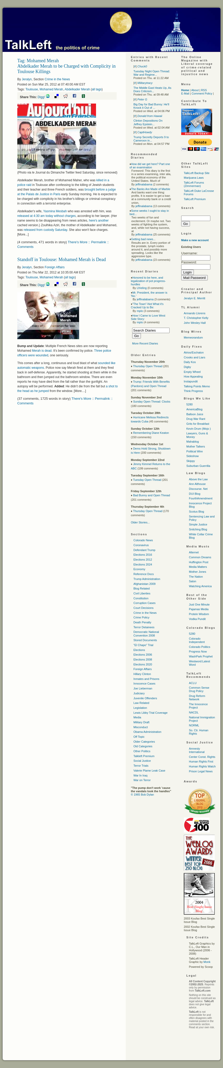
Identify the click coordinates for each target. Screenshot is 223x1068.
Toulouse (32, 89)
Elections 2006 (142, 654)
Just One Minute (199, 604)
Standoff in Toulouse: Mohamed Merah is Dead (61, 259)
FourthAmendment (200, 498)
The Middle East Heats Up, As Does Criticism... (152, 89)
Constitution (140, 598)
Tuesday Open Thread (147, 479)
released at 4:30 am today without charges (46, 216)
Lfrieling (142, 287)
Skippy (190, 460)
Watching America (200, 586)
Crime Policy (141, 617)
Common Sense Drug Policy (199, 689)
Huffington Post (198, 562)
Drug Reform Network (197, 697)
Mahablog (192, 441)
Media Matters (198, 566)
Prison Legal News (201, 771)
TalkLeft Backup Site (197, 173)
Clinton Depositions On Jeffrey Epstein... (148, 122)
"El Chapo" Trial (143, 645)
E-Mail (185, 93)
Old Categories (142, 746)
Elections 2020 (142, 664)
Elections (139, 649)
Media (137, 717)
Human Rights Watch (202, 766)
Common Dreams (200, 557)
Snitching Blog (198, 529)
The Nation (196, 576)
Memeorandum (193, 337)
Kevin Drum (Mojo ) (198, 428)
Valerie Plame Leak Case (149, 770)
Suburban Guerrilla (198, 465)
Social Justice (142, 760)
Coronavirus (141, 545)
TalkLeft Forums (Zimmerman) (194, 184)
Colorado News (143, 540)
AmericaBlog (194, 409)
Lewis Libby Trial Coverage (150, 712)
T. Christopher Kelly (196, 317)
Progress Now (198, 651)
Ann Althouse (197, 483)
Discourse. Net (198, 488)
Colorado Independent (197, 640)
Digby (187, 366)
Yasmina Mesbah (55, 211)
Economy (139, 569)
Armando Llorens (194, 313)
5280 (189, 404)
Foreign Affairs (55, 267)
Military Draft (141, 722)
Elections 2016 (142, 554)
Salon (192, 581)
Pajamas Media (199, 609)
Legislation (140, 707)
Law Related (141, 702)
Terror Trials (140, 765)
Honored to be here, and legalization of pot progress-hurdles (148, 281)
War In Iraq (140, 775)
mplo (140, 310)
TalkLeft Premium (195, 199)
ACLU (192, 683)
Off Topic (139, 736)
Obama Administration (147, 731)
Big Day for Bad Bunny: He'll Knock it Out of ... (151, 106)
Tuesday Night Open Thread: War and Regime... (151, 73)
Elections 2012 (142, 559)
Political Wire (194, 451)
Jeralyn (27, 79)
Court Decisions (143, 607)
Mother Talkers (195, 446)
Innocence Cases (144, 683)
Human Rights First (201, 761)
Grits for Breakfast (197, 423)
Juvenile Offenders (145, 698)
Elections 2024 (142, 564)
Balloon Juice (194, 414)
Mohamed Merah (51, 89)
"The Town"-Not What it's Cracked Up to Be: (147, 305)
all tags (97, 89)
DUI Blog (194, 493)
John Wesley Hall (195, 322)
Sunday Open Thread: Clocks (151, 401)
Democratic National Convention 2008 (146, 633)
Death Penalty (142, 622)
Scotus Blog (196, 511)
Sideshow (192, 456)
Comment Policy (202, 93)
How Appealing (193, 376)
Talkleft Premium (143, 756)
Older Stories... (140, 522)
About (195, 90)
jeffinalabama (144, 184)
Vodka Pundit (197, 619)
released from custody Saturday (45, 230)
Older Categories (144, 741)
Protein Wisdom (199, 614)
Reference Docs (143, 574)
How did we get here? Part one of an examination (150, 165)
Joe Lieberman (142, 688)
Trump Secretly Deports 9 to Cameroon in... (151, 139)
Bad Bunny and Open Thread (151, 495)
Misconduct (140, 727)
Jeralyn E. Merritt (194, 298)
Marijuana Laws (194, 177)
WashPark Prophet (201, 656)
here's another (98, 220)
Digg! (41, 97)
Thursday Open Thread (147, 366)
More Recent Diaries (145, 343)
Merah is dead (42, 350)
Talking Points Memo (197, 386)
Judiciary (139, 693)
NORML (194, 725)
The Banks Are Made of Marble (150, 189)
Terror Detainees (143, 627)
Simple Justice (198, 524)
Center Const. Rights (202, 756)
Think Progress (193, 390)
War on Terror (142, 780)
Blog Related (141, 588)
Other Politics (141, 751)
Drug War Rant (195, 418)
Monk (206, 961)
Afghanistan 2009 (144, 583)
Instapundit (191, 381)
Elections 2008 (142, 659)
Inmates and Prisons (146, 678)
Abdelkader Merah (77, 89)
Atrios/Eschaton (194, 352)
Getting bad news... (143, 239)
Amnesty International (197, 750)
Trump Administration (146, 578)
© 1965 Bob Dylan (142, 794)
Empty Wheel (192, 371)
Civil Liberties (141, 593)
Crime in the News (57, 79)
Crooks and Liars (194, 357)
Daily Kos (190, 362)
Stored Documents (145, 640)
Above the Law (198, 479)
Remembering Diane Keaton (151, 432)
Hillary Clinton (142, 674)
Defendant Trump (144, 550)
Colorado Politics (199, 646)
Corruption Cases (144, 602)
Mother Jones (197, 571)
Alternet (194, 552)
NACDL (193, 712)
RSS (204, 90)
